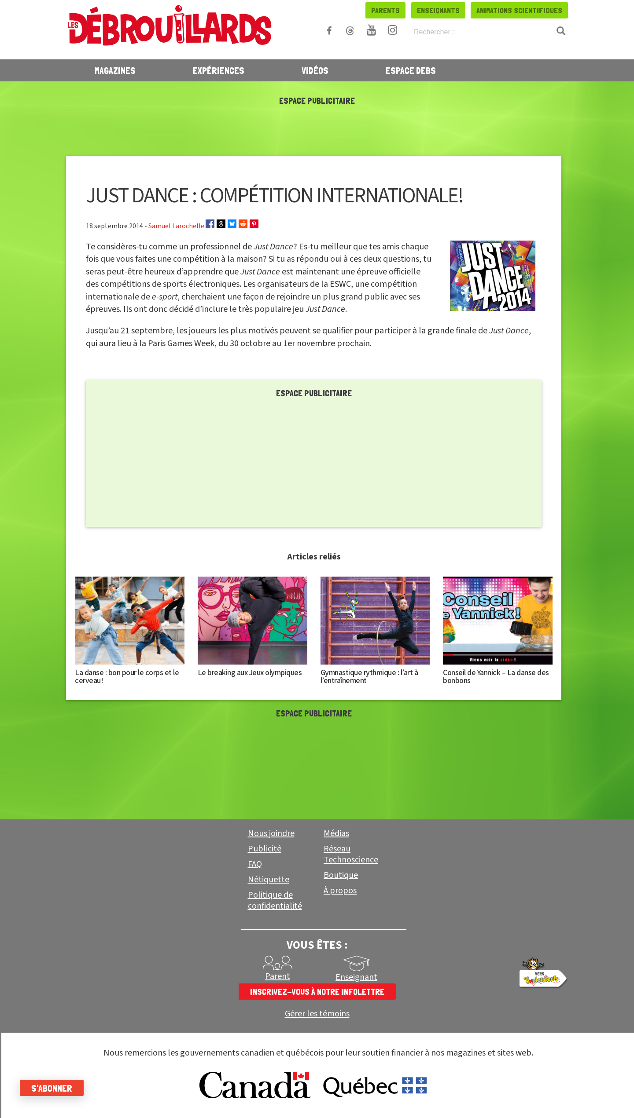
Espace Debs (411, 70)
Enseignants (438, 10)
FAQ (255, 864)
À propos (340, 890)
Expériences (218, 70)
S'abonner (53, 1088)
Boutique (341, 875)
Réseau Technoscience (351, 854)
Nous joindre (271, 833)
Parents (385, 10)
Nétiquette (268, 879)
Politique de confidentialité (275, 900)
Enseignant (356, 977)
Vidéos (315, 70)
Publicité (264, 849)
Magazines (115, 70)
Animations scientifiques (519, 10)
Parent (277, 976)
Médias (336, 833)
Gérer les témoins (317, 1013)
